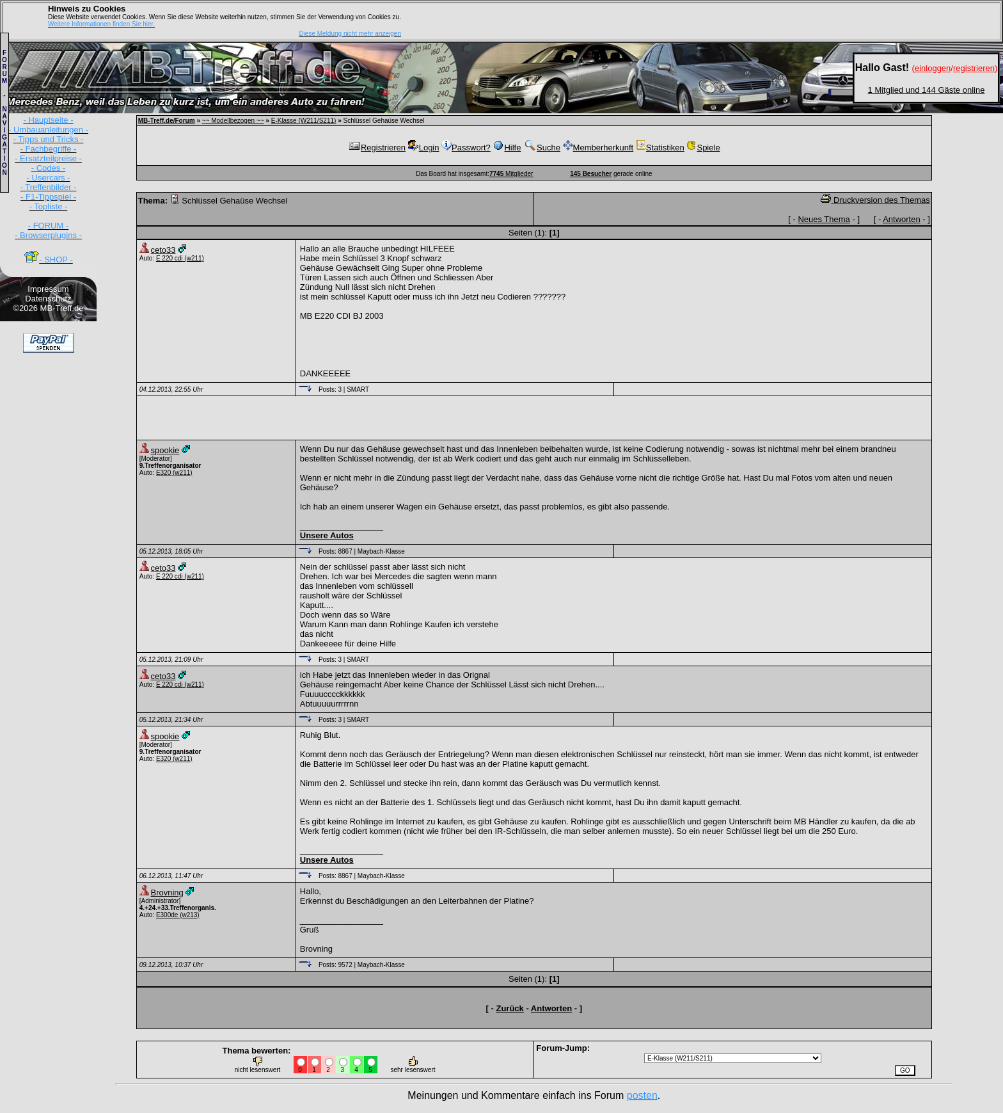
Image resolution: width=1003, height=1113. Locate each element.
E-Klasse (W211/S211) (303, 120)
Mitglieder (511, 173)
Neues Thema (823, 219)
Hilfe (507, 147)
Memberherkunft (598, 147)
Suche (541, 147)
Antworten (901, 219)
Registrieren (377, 147)
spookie (165, 450)
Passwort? (466, 147)
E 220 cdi (169, 258)
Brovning (167, 892)
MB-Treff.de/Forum (166, 120)
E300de (167, 914)
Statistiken (660, 147)
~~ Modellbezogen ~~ (233, 120)
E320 (163, 472)
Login (423, 147)
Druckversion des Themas (875, 200)
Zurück (509, 1008)
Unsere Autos (327, 535)
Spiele (703, 147)
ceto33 (163, 250)
